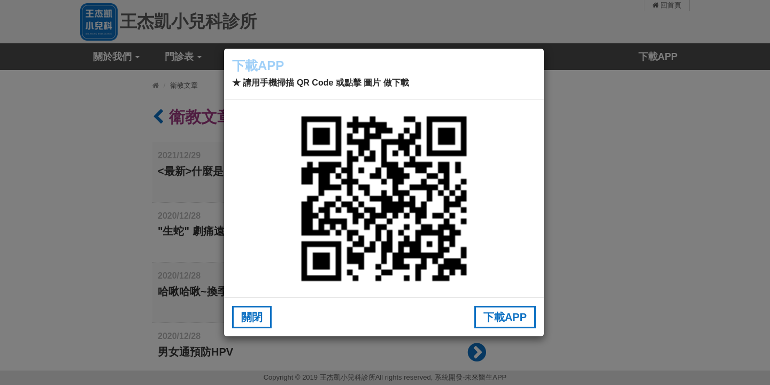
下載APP (505, 317)
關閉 (252, 317)
